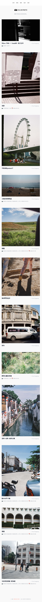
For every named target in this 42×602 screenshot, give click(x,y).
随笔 (17, 2)
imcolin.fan (17, 599)
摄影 (21, 2)
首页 (14, 2)
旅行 (28, 2)
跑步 (25, 2)
